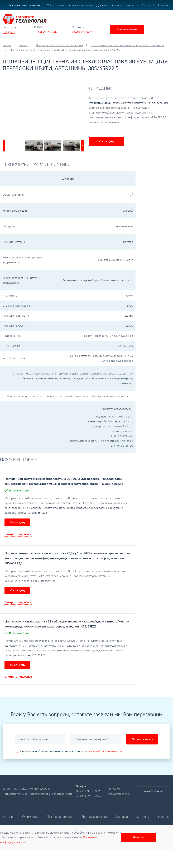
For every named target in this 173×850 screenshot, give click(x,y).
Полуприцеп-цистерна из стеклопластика (59, 44)
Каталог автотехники (24, 5)
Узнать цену (106, 141)
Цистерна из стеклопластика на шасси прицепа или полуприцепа (127, 44)
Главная (7, 44)
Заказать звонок (127, 29)
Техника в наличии (80, 5)
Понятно (138, 837)
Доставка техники (108, 5)
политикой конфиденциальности (105, 751)
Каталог (23, 44)
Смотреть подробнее (18, 533)
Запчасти (131, 5)
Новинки (164, 5)
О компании (55, 5)
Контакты (148, 5)
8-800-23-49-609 (45, 32)
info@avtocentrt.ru (83, 31)
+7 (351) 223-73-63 (89, 796)
